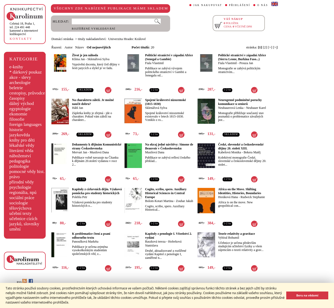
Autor (68, 47)
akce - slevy (20, 77)
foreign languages (25, 124)
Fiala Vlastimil (154, 63)
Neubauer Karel (256, 108)
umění (15, 229)
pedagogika (19, 161)
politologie (19, 166)
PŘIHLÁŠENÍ (239, 5)
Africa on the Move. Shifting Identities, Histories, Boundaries (239, 191)
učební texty (20, 213)
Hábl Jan (77, 108)
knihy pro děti (22, 140)
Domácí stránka (62, 39)
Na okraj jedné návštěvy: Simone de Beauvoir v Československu (169, 146)
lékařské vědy (21, 145)
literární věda (21, 150)
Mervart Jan (79, 152)
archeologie (20, 82)
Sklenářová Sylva (98, 59)
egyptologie (20, 108)
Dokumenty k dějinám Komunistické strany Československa (96, 146)
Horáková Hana (228, 197)
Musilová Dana (99, 152)
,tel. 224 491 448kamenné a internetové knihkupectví (24, 29)
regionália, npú (23, 192)
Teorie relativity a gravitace (236, 234)
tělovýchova (20, 208)
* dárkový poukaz (25, 72)
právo (14, 176)
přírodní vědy (21, 182)
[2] (265, 47)
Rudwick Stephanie (253, 197)
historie (16, 129)
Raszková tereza (155, 241)
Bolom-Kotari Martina (159, 201)
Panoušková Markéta (85, 241)
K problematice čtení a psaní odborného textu (91, 235)
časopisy (17, 98)
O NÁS (262, 5)
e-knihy (16, 66)
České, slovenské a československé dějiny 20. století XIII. (241, 146)
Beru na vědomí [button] (307, 295)
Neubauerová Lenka (230, 108)
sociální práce (21, 197)
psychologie (20, 187)
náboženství (20, 155)
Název (79, 47)
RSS (22, 282)
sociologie (18, 202)
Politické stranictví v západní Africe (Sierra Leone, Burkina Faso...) (242, 57)
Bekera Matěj (252, 152)
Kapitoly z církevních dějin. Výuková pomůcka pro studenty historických (97, 191)
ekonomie (18, 113)
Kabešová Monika (229, 152)
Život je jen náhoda (85, 55)
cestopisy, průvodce (27, 93)
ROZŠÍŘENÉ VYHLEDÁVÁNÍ (93, 28)
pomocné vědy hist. (27, 171)
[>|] (275, 47)
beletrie (16, 87)
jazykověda (19, 134)
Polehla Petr (79, 197)
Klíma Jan (78, 59)
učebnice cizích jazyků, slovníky (24, 221)
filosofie (17, 119)
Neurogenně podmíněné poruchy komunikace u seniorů (240, 102)
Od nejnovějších (99, 47)
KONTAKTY (21, 39)
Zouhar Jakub (184, 201)
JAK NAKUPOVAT (207, 5)
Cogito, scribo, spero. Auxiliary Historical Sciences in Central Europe (166, 193)
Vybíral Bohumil (228, 237)
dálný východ (21, 103)
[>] (270, 47)
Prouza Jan (246, 63)
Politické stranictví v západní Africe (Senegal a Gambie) (169, 57)
